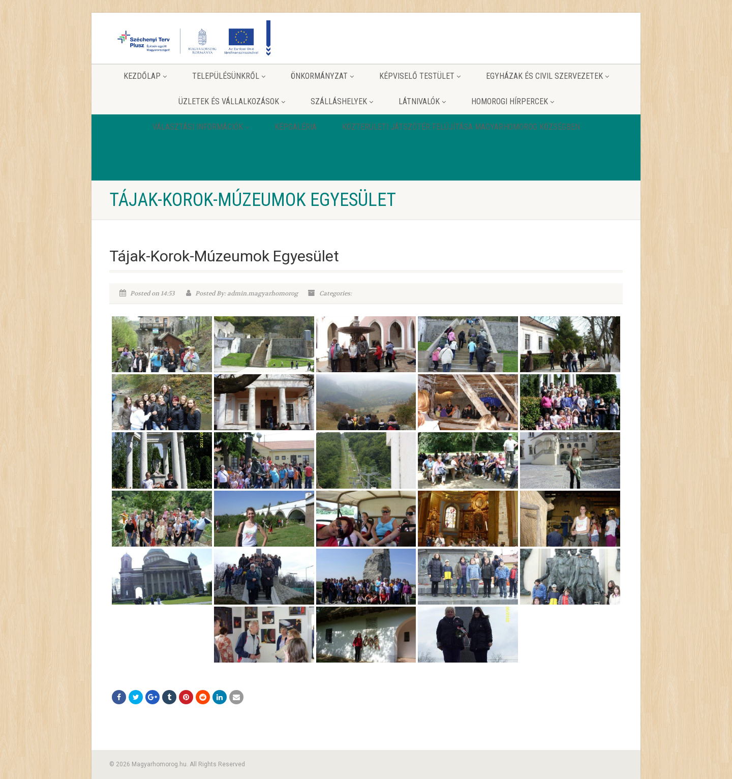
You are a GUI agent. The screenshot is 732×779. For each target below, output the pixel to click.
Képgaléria (295, 127)
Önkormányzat (322, 76)
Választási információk (200, 127)
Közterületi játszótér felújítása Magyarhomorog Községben (461, 127)
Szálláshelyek (342, 101)
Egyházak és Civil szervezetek (547, 76)
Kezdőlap (145, 76)
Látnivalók (422, 101)
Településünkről (228, 76)
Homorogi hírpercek (512, 101)
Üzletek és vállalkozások (231, 101)
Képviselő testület (420, 76)
